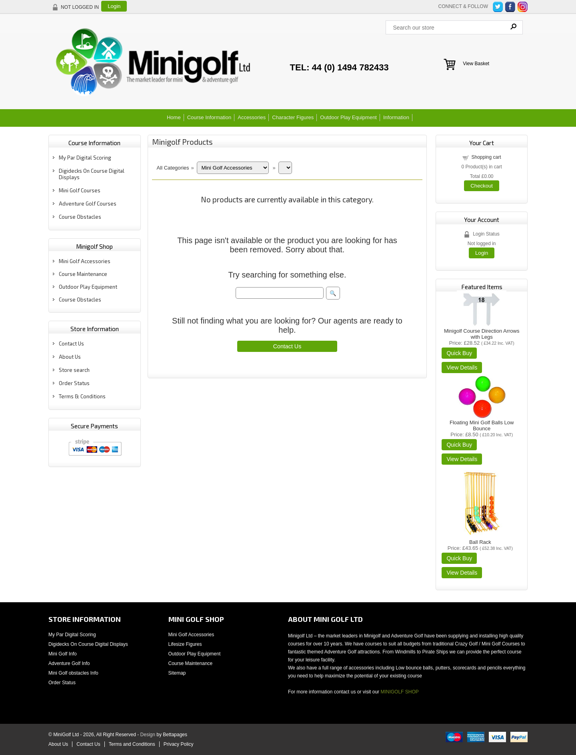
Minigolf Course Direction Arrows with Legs (482, 334)
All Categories (173, 168)
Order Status (74, 383)
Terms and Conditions (132, 744)
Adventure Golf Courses (87, 203)
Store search (74, 370)
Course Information (209, 117)
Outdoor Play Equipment (348, 117)
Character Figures (293, 117)
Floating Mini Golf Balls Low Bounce (482, 425)
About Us (70, 357)
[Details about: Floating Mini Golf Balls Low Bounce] (462, 459)
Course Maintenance (83, 274)
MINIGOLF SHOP (399, 692)
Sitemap (177, 673)
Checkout (481, 186)
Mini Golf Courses (79, 190)
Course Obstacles (80, 217)
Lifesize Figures (185, 644)
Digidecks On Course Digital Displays (88, 644)
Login (114, 6)
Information (396, 117)
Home (174, 117)
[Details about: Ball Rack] (462, 572)
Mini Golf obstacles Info (73, 673)
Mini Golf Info (62, 654)
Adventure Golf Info (69, 663)
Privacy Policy (179, 744)
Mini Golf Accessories (84, 261)
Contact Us (71, 343)
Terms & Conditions (82, 396)
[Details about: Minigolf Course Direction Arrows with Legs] (462, 367)
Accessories (252, 117)
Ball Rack (480, 542)
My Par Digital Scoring (85, 157)
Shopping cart (486, 157)
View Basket (476, 63)
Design (147, 734)
